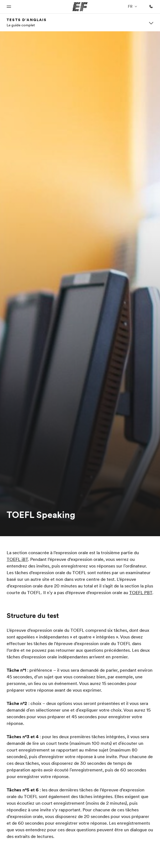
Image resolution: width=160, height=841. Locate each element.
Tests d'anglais (27, 19)
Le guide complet (21, 24)
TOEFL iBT (17, 559)
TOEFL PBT (140, 592)
